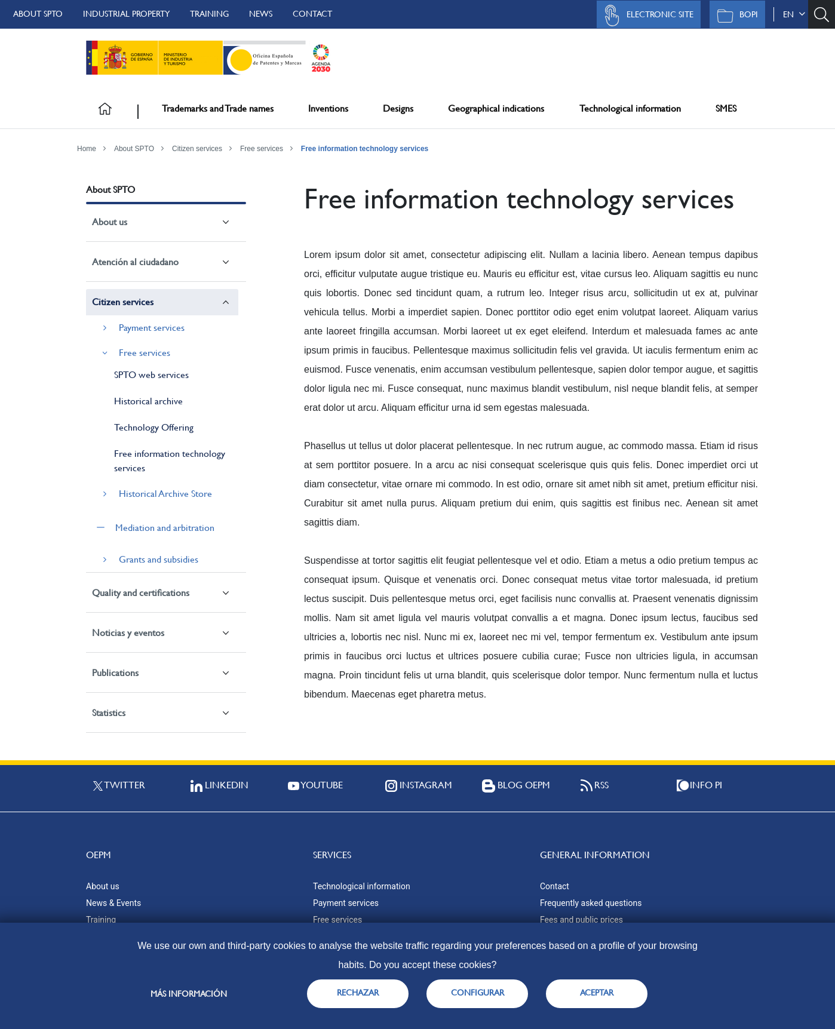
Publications (115, 672)
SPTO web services (151, 374)
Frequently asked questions (590, 903)
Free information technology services (364, 149)
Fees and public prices (581, 919)
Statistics (108, 712)
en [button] (794, 14)
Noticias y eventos (128, 632)
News (260, 14)
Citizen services (197, 149)
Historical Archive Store (165, 493)
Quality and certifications (140, 592)
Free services (261, 149)
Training (209, 14)
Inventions (328, 108)
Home (86, 149)
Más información (189, 994)
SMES (726, 108)
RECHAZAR (358, 992)
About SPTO (38, 14)
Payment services (152, 327)
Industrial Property (126, 14)
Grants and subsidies (158, 559)
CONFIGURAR (477, 992)
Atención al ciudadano (135, 262)
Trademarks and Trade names (218, 108)
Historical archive (148, 401)
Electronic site (645, 15)
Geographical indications (496, 108)
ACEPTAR (596, 992)
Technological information (630, 108)
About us (109, 222)
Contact (312, 14)
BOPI (734, 15)
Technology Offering (154, 427)
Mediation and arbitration (164, 527)
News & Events (113, 903)
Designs (398, 108)
